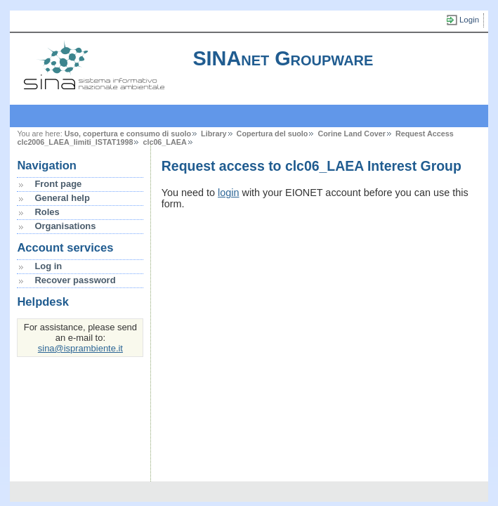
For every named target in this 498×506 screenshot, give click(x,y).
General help (61, 198)
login (228, 192)
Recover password (74, 280)
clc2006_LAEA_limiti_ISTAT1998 (75, 142)
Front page (57, 184)
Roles (46, 212)
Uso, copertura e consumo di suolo (128, 133)
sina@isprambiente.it (80, 348)
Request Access (424, 133)
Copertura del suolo (272, 133)
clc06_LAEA (164, 142)
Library (214, 133)
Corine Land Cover (351, 133)
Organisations (65, 226)
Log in (48, 266)
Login (469, 19)
